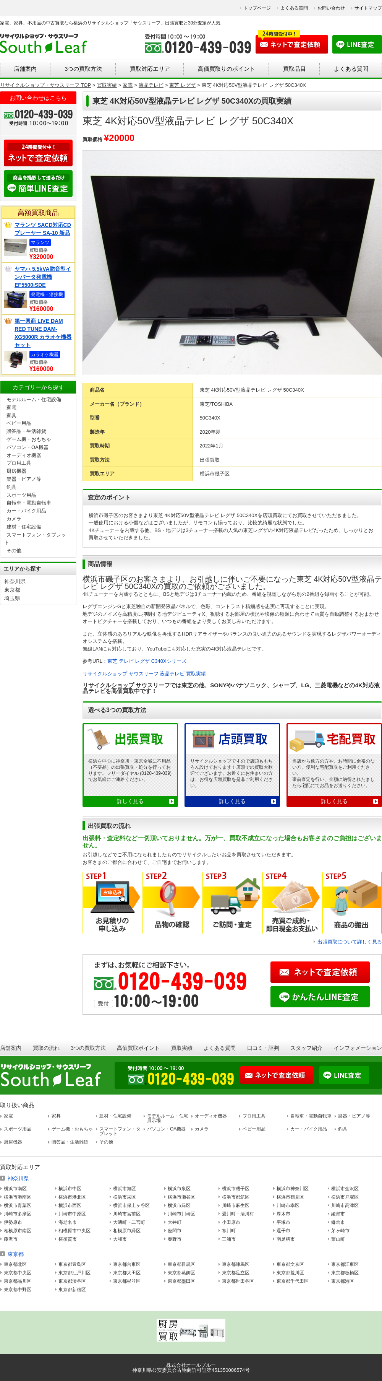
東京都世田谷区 (238, 1281)
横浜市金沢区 (345, 1188)
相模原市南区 (17, 1230)
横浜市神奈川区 (293, 1188)
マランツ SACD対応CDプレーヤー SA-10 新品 (43, 229)
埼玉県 (12, 598)
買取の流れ (46, 1048)
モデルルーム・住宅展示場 (167, 1118)
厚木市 (283, 1214)
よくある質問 (294, 8)
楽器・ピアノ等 (23, 479)
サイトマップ (368, 8)
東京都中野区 (17, 1289)
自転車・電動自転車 (28, 503)
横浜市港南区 (17, 1197)
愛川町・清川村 (238, 1214)
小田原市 (231, 1222)
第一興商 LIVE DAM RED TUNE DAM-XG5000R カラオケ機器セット (43, 333)
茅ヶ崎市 (340, 1230)
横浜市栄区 (124, 1197)
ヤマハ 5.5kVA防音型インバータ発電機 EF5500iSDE (43, 277)
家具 (11, 415)
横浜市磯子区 (235, 1188)
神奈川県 (15, 581)
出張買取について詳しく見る (349, 941)
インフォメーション (358, 1048)
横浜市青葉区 (17, 1205)
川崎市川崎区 (181, 1214)
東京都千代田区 (293, 1281)
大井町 (174, 1222)
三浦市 (229, 1239)
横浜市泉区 (179, 1188)
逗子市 (283, 1230)
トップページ (257, 8)
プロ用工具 (18, 463)
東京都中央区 (17, 1272)
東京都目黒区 (181, 1264)
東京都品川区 (17, 1281)
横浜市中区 (69, 1188)
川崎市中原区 (72, 1214)
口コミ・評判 (263, 1048)
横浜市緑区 (179, 1205)
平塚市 (283, 1222)
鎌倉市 (338, 1222)
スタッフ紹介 (306, 1048)
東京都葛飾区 (181, 1272)
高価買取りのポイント (226, 68)
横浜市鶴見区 (290, 1197)
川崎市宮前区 (127, 1214)
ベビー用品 (18, 423)
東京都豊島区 (72, 1264)
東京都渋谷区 (72, 1281)
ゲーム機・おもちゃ (28, 439)
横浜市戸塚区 (345, 1197)
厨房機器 (16, 471)
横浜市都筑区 (235, 1197)
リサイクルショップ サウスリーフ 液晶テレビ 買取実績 (144, 674)
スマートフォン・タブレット (120, 1131)
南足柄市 (286, 1239)
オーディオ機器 (23, 455)
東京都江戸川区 (74, 1272)
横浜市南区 (15, 1188)
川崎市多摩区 (17, 1214)
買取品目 (294, 68)
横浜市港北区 (72, 1197)
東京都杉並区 (127, 1281)
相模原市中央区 (74, 1230)
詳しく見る (130, 801)
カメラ (13, 519)
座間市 (174, 1230)
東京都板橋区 (345, 1272)
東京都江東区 (345, 1264)
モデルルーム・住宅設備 (33, 399)
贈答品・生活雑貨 (26, 431)
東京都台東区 (127, 1264)
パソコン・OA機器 (27, 447)
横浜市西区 (69, 1205)
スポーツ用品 (21, 495)
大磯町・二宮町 (129, 1222)
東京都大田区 (127, 1272)
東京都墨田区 (181, 1281)
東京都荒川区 (290, 1272)
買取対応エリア (150, 68)
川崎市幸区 (288, 1205)
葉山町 (338, 1239)
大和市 (120, 1239)
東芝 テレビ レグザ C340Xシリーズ (146, 661)
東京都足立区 (235, 1272)
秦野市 (174, 1239)
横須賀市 (67, 1239)
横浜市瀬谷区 (181, 1197)
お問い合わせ (331, 8)
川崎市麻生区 (235, 1205)
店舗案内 (25, 68)
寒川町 (229, 1230)
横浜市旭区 (124, 1188)
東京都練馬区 (235, 1264)
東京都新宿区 (72, 1289)
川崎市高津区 (345, 1205)
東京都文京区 (290, 1264)
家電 (11, 407)
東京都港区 (342, 1281)
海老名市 (67, 1222)
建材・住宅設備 (23, 527)
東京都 (12, 590)
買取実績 (182, 1048)
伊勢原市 (13, 1222)
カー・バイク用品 (26, 511)
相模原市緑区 (127, 1230)
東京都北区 (15, 1264)
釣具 (11, 487)
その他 (13, 550)
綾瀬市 (338, 1214)
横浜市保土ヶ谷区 (131, 1205)
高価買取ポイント (138, 1048)
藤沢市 (11, 1239)
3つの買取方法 (83, 68)
